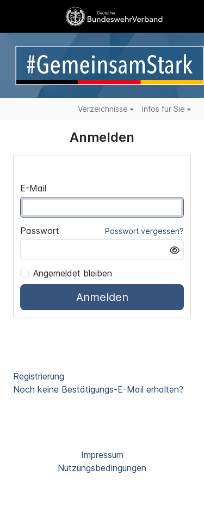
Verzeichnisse (106, 108)
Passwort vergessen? (144, 231)
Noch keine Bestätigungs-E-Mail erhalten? (98, 389)
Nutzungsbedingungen (102, 467)
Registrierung (38, 376)
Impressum (102, 454)
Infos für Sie (166, 108)
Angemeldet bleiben (66, 273)
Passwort (39, 230)
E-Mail (33, 188)
